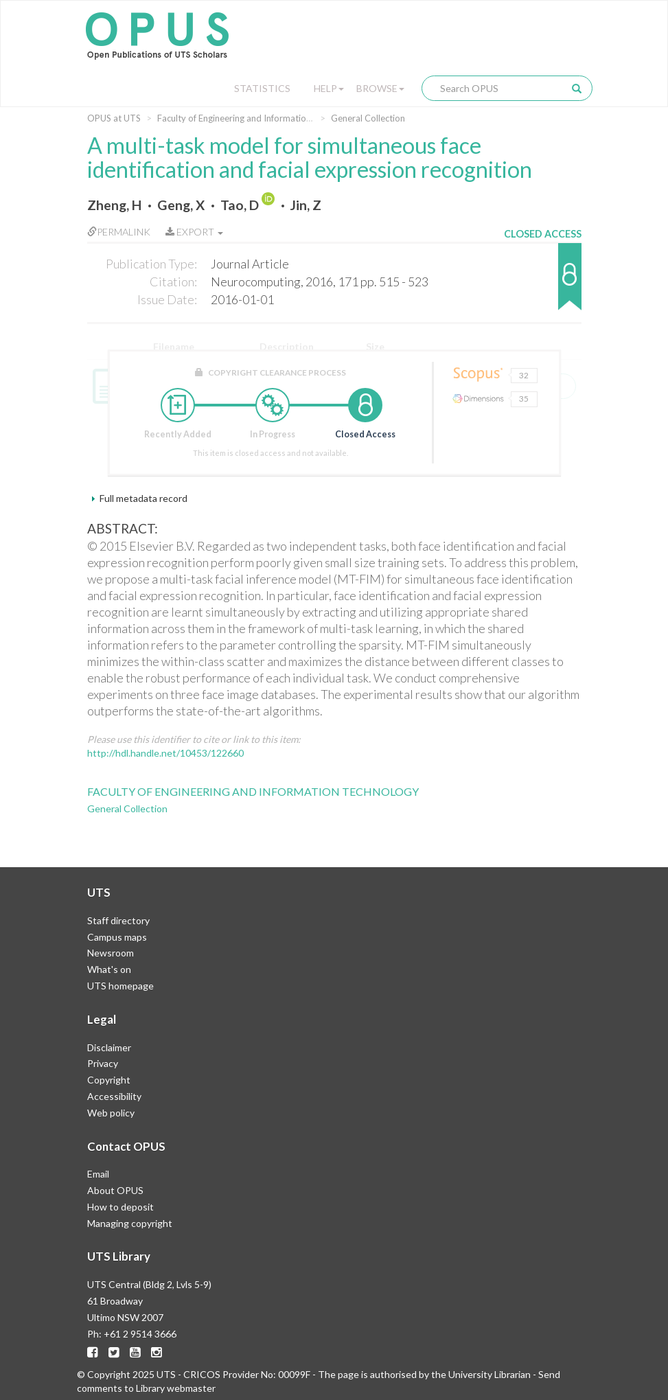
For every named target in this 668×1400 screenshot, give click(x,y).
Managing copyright (129, 1223)
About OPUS (115, 1190)
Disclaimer (109, 1047)
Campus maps (117, 937)
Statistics (262, 88)
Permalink (118, 232)
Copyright (108, 1080)
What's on (109, 969)
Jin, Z (305, 205)
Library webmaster (176, 1388)
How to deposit (120, 1207)
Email (98, 1174)
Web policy (111, 1112)
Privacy (102, 1063)
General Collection (368, 118)
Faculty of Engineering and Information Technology (258, 118)
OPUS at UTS (114, 118)
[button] (542, 283)
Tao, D (239, 205)
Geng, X (181, 205)
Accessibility (114, 1096)
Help (329, 88)
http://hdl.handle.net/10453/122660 (165, 753)
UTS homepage (120, 985)
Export (194, 232)
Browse (380, 88)
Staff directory (118, 920)
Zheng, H (114, 205)
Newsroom (110, 953)
